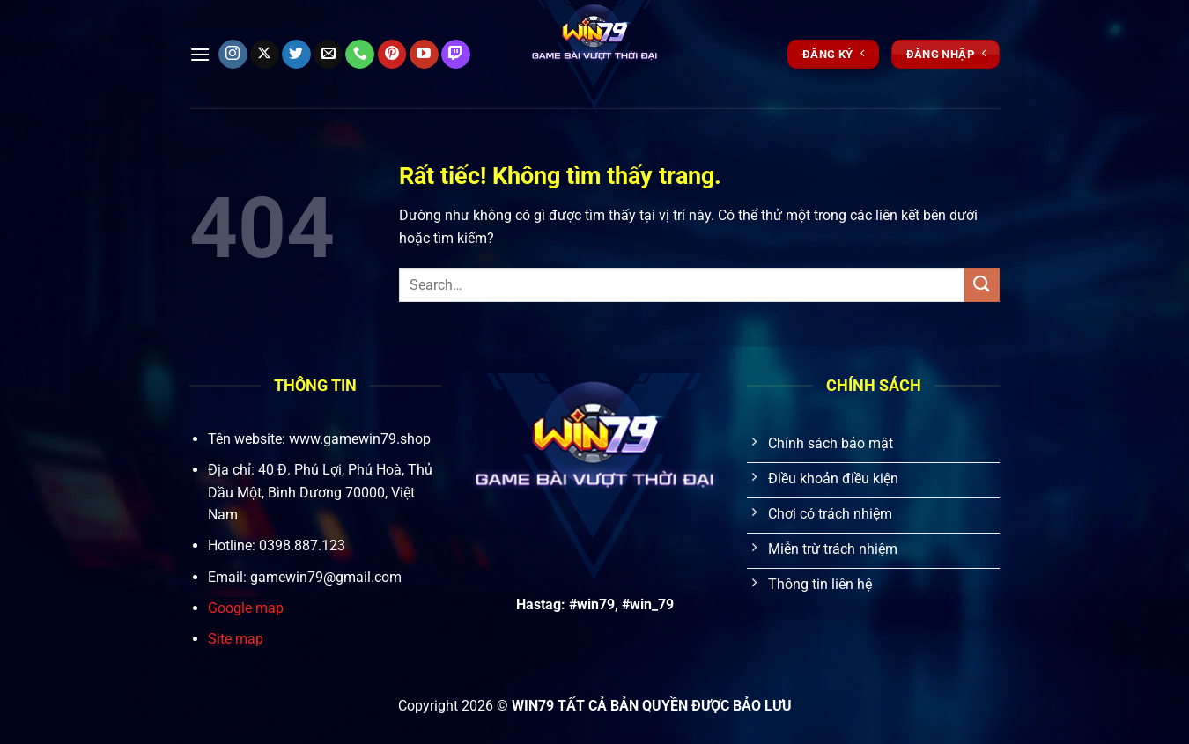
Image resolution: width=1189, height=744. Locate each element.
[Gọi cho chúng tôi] (359, 55)
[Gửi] (982, 285)
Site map (235, 638)
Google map (246, 608)
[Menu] (199, 54)
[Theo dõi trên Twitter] (296, 55)
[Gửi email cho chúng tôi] (328, 55)
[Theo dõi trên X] (264, 55)
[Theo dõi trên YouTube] (424, 55)
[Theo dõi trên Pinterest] (392, 55)
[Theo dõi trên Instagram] (232, 55)
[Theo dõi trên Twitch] (455, 55)
